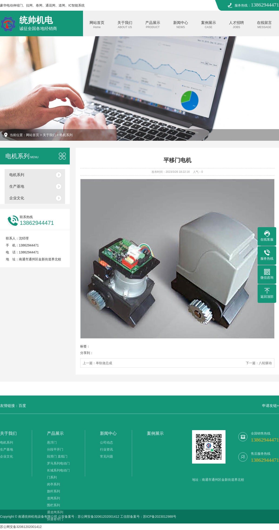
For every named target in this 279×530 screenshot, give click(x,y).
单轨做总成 (104, 363)
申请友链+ (270, 406)
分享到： (86, 353)
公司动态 (106, 442)
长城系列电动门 (58, 470)
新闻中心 (180, 25)
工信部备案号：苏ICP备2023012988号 (148, 516)
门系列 (52, 477)
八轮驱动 (265, 363)
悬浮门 (52, 442)
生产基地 (16, 186)
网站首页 (97, 25)
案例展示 (208, 25)
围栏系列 (53, 505)
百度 (22, 406)
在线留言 (264, 25)
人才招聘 (236, 25)
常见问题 (106, 456)
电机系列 (66, 135)
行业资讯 (106, 449)
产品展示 (152, 25)
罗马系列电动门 (58, 463)
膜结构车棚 (55, 526)
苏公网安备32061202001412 (21, 527)
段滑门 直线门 (57, 456)
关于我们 (124, 25)
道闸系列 (53, 498)
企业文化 (16, 198)
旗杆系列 (53, 491)
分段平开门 (55, 449)
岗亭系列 (53, 484)
